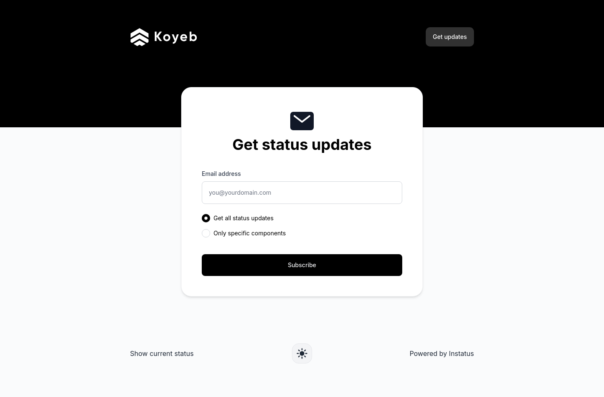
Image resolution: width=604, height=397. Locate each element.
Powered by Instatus (441, 353)
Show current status (162, 353)
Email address (221, 173)
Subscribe (302, 264)
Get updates (450, 36)
